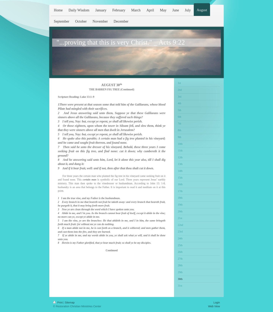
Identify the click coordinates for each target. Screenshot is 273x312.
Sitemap (70, 302)
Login (216, 302)
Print (58, 302)
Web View (214, 306)
